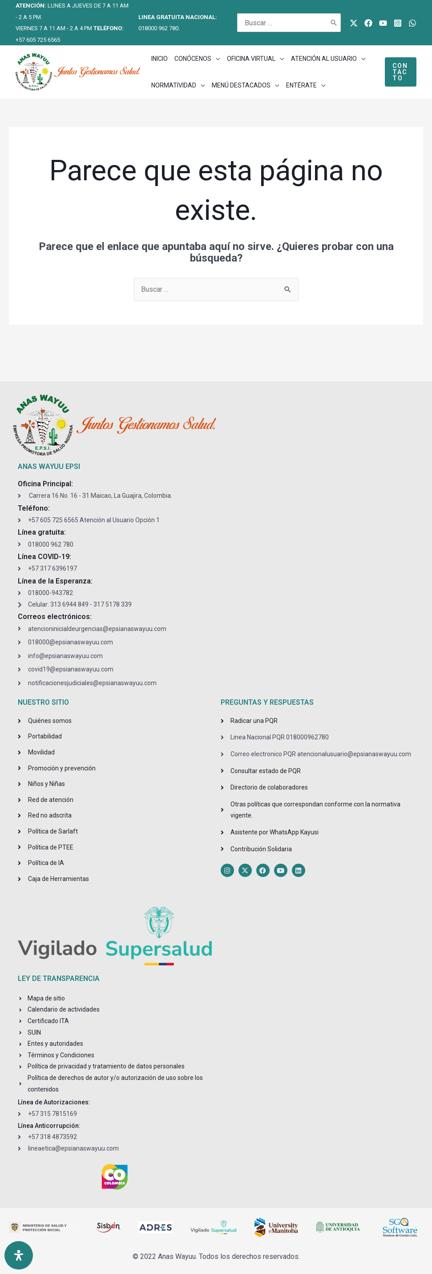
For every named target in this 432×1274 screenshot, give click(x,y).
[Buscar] (334, 23)
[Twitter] (354, 23)
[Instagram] (398, 23)
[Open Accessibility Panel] (18, 1255)
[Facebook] (368, 23)
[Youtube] (383, 23)
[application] (215, 58)
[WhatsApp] (412, 23)
